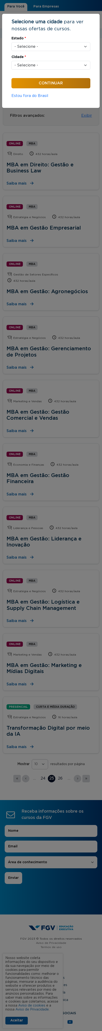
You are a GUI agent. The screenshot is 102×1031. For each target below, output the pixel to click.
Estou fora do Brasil (29, 96)
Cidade (18, 57)
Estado (18, 38)
